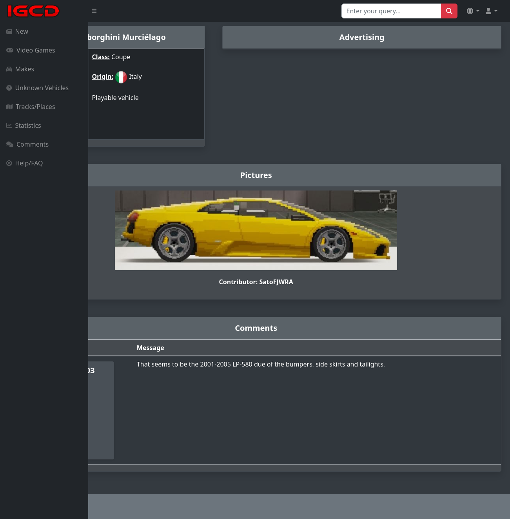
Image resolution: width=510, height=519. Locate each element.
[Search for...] (391, 11)
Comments (27, 144)
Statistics (23, 125)
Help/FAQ (24, 163)
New (17, 31)
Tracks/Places (30, 106)
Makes (20, 69)
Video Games (30, 50)
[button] (473, 11)
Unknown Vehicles (37, 87)
